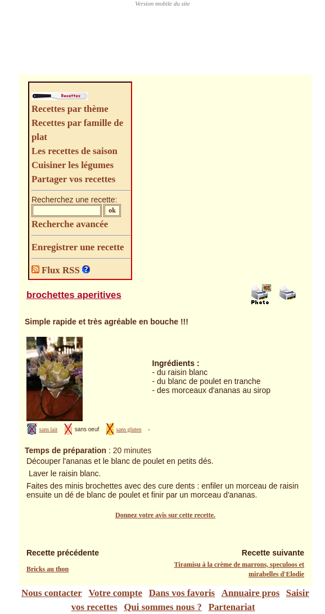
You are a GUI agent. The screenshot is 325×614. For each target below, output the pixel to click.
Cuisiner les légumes (72, 165)
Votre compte (115, 593)
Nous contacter (51, 593)
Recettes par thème (70, 108)
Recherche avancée (69, 224)
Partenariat (232, 607)
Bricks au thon (47, 569)
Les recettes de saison (74, 151)
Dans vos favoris (182, 593)
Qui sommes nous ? (162, 607)
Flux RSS (56, 270)
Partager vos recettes (73, 179)
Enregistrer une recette (77, 247)
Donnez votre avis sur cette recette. (165, 515)
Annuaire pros (250, 593)
